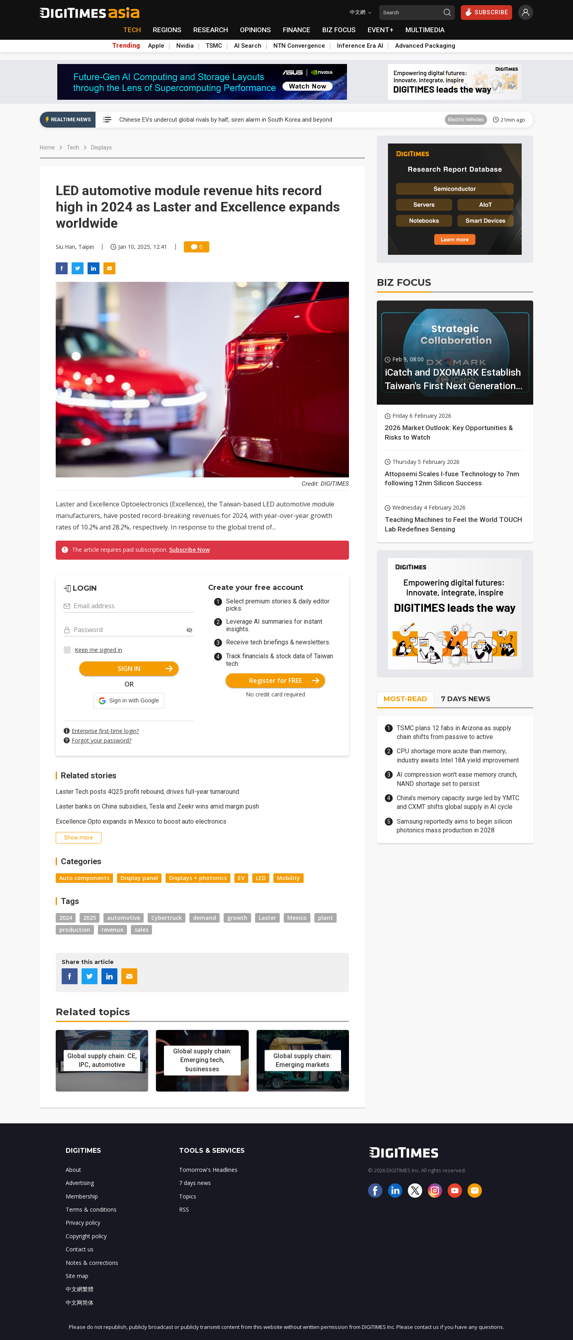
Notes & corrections (92, 1262)
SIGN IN (145, 668)
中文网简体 (80, 1302)
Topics (187, 1196)
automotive (123, 917)
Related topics (93, 1012)
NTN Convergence (299, 45)
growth (237, 917)
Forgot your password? (101, 740)
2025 (89, 917)
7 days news (195, 1183)
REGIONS (167, 30)
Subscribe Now (189, 549)
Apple (156, 45)
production (74, 929)
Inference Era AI (360, 45)
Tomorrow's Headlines (208, 1169)
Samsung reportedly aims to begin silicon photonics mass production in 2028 (454, 826)
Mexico (297, 917)
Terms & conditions (91, 1209)
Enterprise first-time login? (105, 731)
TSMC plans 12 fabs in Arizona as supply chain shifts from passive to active (454, 732)
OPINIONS (255, 30)
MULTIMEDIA (424, 30)
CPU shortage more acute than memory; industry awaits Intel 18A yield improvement (458, 755)
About (73, 1169)
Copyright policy (86, 1236)
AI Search (247, 45)
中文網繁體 (80, 1289)
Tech (73, 147)
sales (141, 929)
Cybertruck (166, 917)
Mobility (288, 878)
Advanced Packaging (425, 45)
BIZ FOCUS (339, 30)
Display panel (139, 878)
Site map (77, 1276)
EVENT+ (381, 30)
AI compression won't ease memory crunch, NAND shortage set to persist (457, 779)
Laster (267, 917)
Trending (126, 45)
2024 (65, 917)
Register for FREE (284, 680)
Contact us (80, 1249)
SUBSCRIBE (486, 12)
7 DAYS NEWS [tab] (465, 699)
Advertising (80, 1183)
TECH (132, 30)
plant (325, 917)
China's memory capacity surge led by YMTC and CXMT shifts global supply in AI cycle (458, 802)
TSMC (214, 45)
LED (261, 878)
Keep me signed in (98, 650)
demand (204, 917)
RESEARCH (210, 30)
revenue (112, 929)
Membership (82, 1196)
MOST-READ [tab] (405, 699)
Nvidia (185, 45)
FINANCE (296, 30)
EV (241, 878)
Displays (101, 147)
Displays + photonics (198, 878)
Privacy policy (83, 1222)
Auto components (84, 878)
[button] (129, 701)
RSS (184, 1209)
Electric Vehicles (466, 119)
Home (47, 147)
